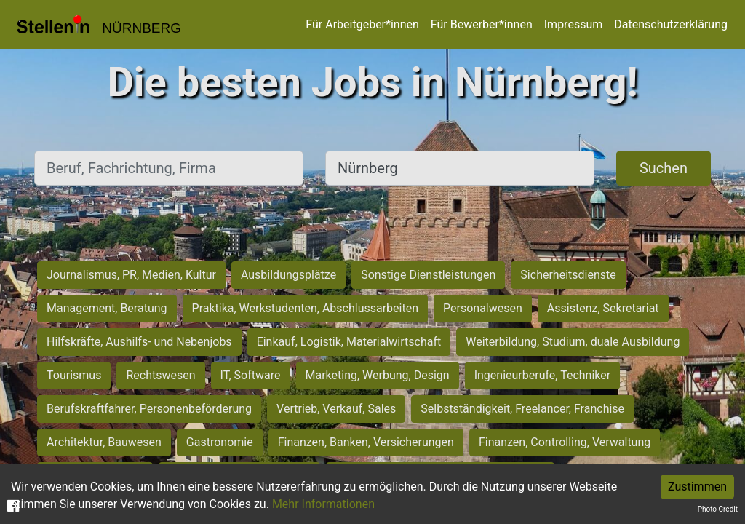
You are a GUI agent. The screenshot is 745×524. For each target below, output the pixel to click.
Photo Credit (718, 509)
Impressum (573, 24)
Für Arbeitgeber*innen (362, 24)
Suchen (664, 168)
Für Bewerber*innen (482, 24)
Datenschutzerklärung (671, 24)
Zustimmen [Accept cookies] (697, 486)
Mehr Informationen (323, 504)
